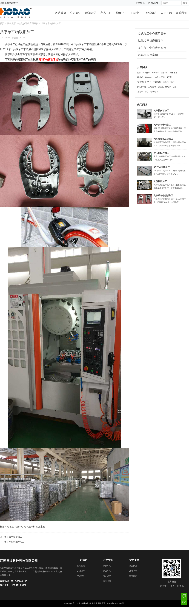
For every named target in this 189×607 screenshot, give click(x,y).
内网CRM (153, 3)
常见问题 (133, 565)
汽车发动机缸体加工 (163, 139)
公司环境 (155, 72)
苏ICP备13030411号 (115, 603)
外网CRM (140, 3)
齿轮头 (168, 87)
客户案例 (107, 576)
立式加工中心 (144, 82)
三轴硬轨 (152, 87)
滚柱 (172, 82)
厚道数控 (13, 3)
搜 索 (185, 3)
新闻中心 (107, 565)
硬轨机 (161, 87)
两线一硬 (142, 86)
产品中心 (106, 12)
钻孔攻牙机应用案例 (28, 23)
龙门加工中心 (143, 92)
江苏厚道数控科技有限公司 (86, 603)
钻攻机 (10, 526)
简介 (139, 72)
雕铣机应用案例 (148, 55)
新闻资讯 (90, 12)
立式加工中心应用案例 (152, 33)
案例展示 (11, 23)
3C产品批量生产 (162, 167)
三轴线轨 (157, 82)
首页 (2, 23)
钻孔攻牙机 (29, 526)
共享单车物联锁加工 (163, 195)
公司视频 (107, 581)
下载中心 (136, 12)
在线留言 (151, 12)
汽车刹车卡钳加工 (162, 124)
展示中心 (121, 12)
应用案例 (40, 526)
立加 (169, 77)
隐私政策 (174, 72)
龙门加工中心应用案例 (152, 47)
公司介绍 (75, 12)
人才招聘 (166, 12)
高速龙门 (154, 92)
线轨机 (166, 82)
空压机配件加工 (16, 542)
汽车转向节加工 (161, 110)
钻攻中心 (19, 526)
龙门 (175, 87)
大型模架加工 (15, 537)
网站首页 (60, 12)
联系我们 (181, 12)
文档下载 (133, 571)
